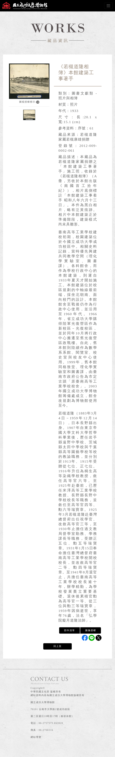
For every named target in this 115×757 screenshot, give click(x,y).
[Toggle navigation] (108, 6)
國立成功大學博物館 (43, 702)
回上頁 (57, 646)
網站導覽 (36, 737)
